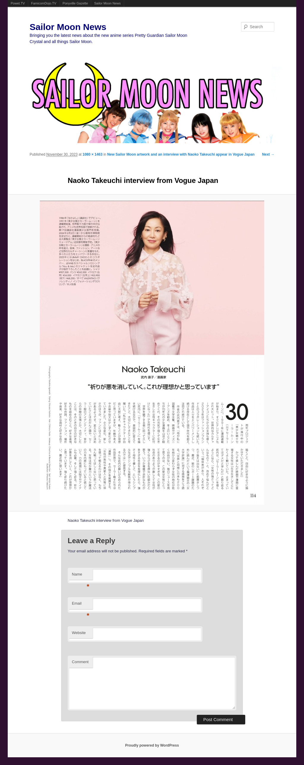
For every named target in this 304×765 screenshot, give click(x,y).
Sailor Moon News (107, 3)
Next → (268, 154)
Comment (80, 662)
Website (79, 632)
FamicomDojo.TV (43, 3)
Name (80, 576)
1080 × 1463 (92, 154)
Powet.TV (18, 3)
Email (80, 605)
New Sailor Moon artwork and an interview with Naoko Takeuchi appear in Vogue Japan (180, 154)
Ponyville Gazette (75, 3)
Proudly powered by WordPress (152, 745)
